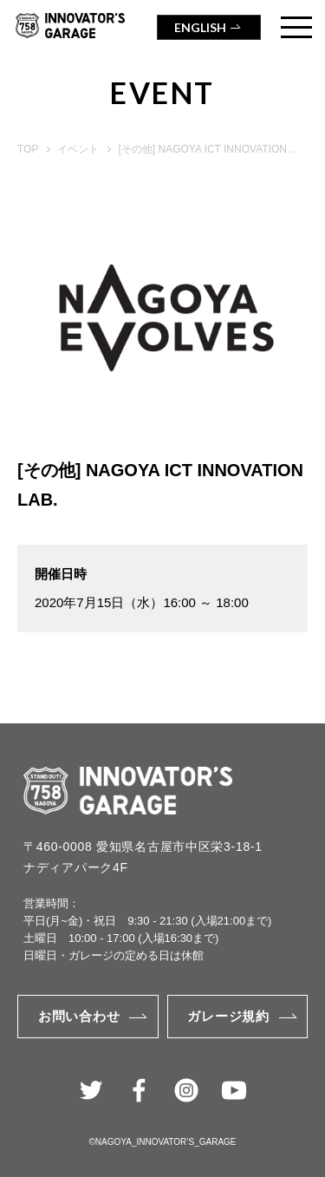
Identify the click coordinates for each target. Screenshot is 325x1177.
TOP (27, 149)
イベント (78, 149)
